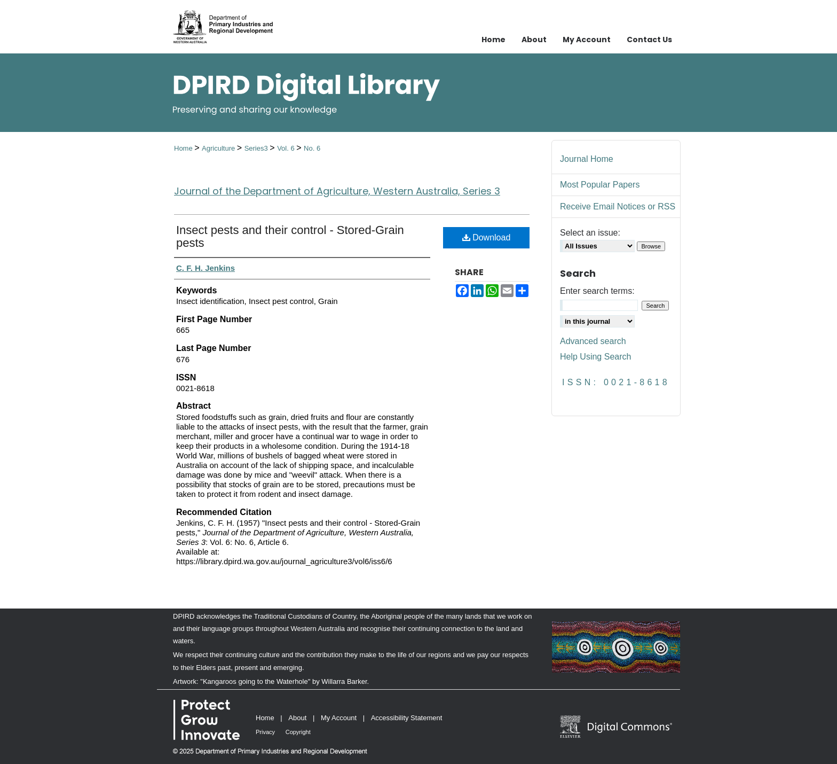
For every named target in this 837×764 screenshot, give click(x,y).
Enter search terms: (597, 290)
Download (486, 237)
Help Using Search (595, 356)
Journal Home (586, 158)
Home (184, 148)
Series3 (257, 148)
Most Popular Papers (599, 184)
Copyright (298, 732)
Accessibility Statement (407, 718)
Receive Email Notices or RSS (617, 206)
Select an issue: (590, 232)
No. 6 (312, 148)
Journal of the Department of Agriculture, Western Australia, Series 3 (337, 191)
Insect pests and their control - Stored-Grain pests (290, 236)
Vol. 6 (286, 148)
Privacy (265, 732)
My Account (339, 718)
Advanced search (593, 341)
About (297, 718)
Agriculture (219, 148)
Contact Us (649, 39)
